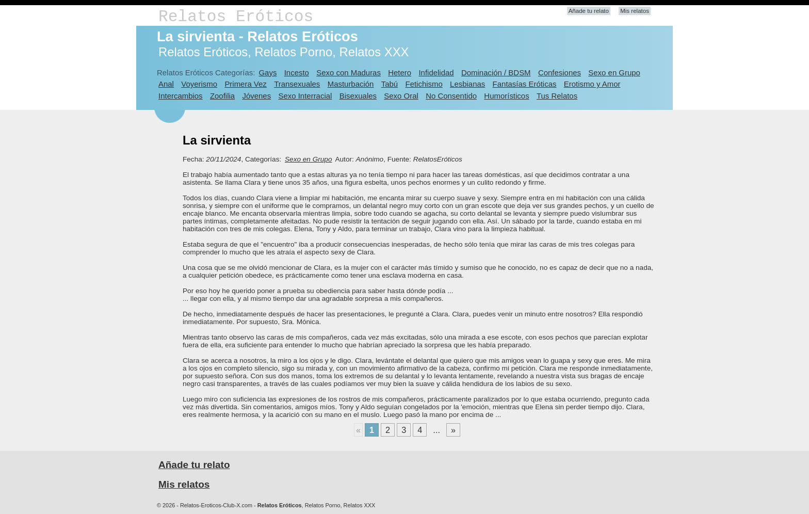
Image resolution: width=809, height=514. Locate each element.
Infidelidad (436, 72)
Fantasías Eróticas (525, 83)
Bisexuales (358, 95)
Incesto (296, 72)
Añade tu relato (589, 11)
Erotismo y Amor (592, 83)
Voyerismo (199, 83)
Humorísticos (506, 95)
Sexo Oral (401, 95)
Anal (166, 83)
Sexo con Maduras (348, 72)
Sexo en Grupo (614, 72)
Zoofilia (222, 95)
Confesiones (559, 72)
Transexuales (297, 83)
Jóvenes (256, 95)
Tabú (389, 83)
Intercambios (180, 95)
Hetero (399, 72)
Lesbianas (467, 83)
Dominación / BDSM (496, 72)
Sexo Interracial (305, 95)
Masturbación (351, 83)
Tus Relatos (557, 95)
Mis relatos (634, 11)
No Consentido (451, 95)
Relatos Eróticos (235, 17)
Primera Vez (245, 83)
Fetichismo (424, 83)
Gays (267, 72)
